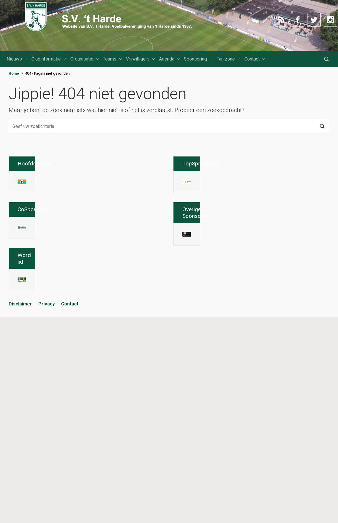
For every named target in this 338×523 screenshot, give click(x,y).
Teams (109, 59)
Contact (252, 59)
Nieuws (14, 59)
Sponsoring (195, 59)
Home (14, 73)
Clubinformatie (46, 59)
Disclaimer (20, 513)
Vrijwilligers (138, 59)
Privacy (46, 513)
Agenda (166, 59)
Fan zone (225, 59)
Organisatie (81, 59)
